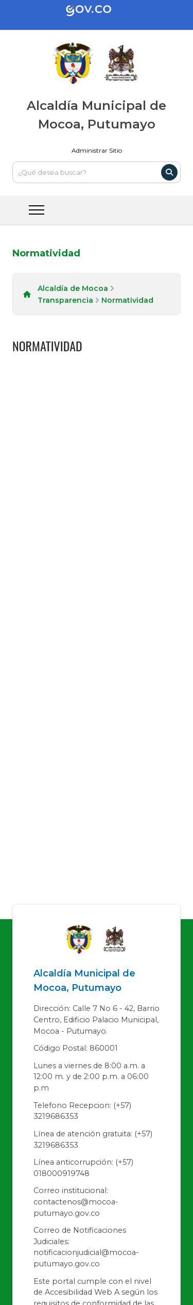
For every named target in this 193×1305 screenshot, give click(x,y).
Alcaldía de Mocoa (73, 288)
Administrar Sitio (97, 150)
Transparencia (65, 300)
